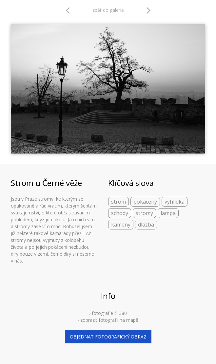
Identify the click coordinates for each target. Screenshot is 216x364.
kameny (120, 224)
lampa (168, 213)
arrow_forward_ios (148, 10)
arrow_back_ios (70, 10)
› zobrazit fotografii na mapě (108, 320)
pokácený (145, 201)
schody (119, 213)
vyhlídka (175, 201)
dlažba (146, 224)
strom (118, 201)
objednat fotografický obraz (108, 337)
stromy (144, 213)
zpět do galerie (108, 10)
